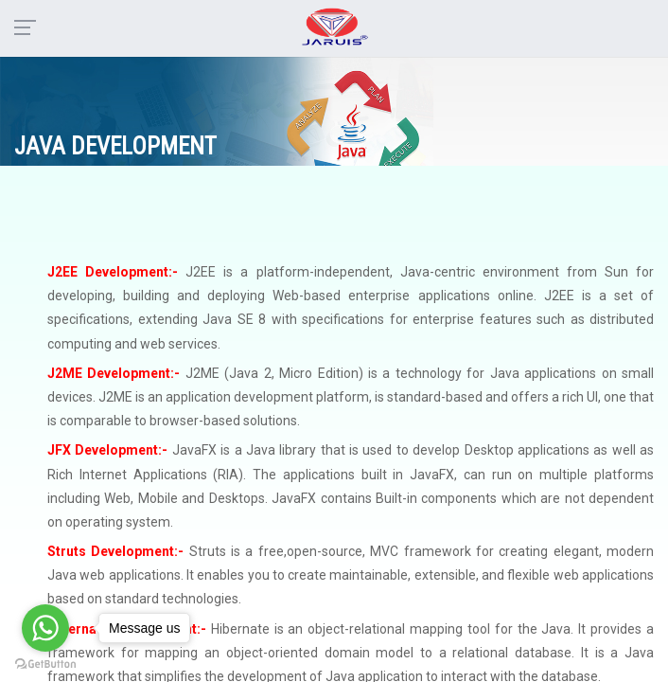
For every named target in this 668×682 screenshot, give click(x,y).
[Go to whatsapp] (45, 628)
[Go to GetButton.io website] (45, 663)
